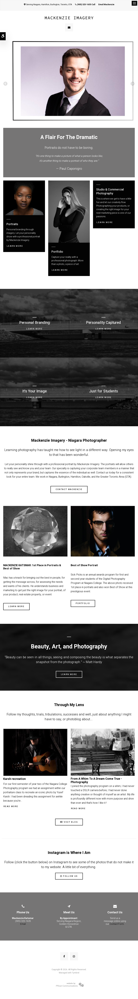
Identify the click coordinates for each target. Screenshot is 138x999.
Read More (11, 806)
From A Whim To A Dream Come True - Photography (96, 781)
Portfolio (83, 603)
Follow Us (69, 876)
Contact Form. (117, 924)
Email (23, 924)
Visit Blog (69, 822)
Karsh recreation (14, 779)
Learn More (15, 246)
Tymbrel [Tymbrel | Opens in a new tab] (75, 972)
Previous (5, 84)
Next (132, 84)
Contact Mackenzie (69, 489)
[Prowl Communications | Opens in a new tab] (69, 984)
